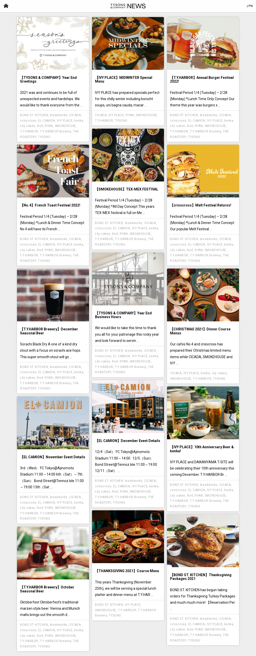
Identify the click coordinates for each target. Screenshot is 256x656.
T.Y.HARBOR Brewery (55, 131)
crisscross (28, 120)
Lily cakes (27, 126)
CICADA (75, 115)
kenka (78, 120)
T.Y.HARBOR (29, 131)
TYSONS (44, 137)
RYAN (49, 126)
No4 (40, 126)
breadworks (59, 115)
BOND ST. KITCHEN (34, 115)
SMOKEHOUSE (65, 126)
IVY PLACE (64, 120)
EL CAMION (46, 120)
